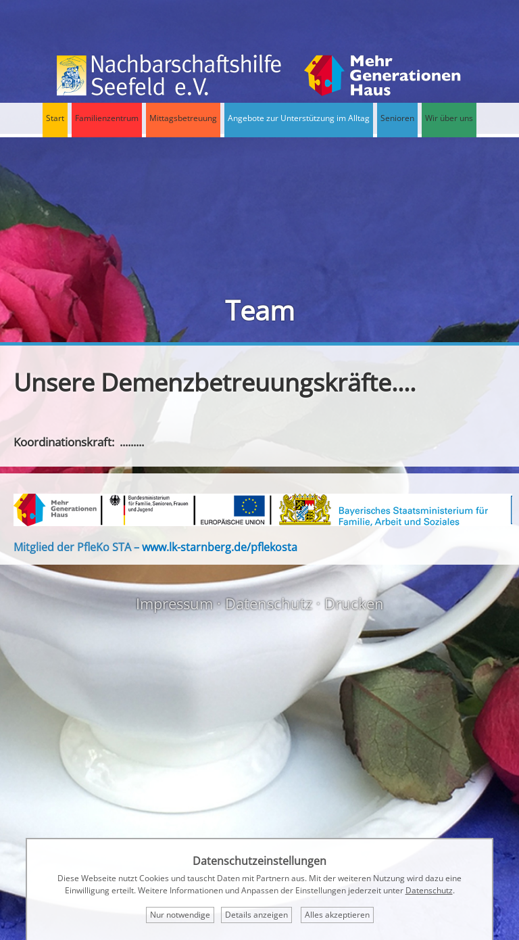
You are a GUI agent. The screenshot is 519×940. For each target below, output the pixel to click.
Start (55, 118)
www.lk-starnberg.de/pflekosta (219, 547)
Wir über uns (449, 118)
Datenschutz (268, 603)
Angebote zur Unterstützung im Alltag (299, 118)
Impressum (174, 603)
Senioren (397, 118)
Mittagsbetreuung (183, 118)
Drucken (354, 603)
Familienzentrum (107, 118)
